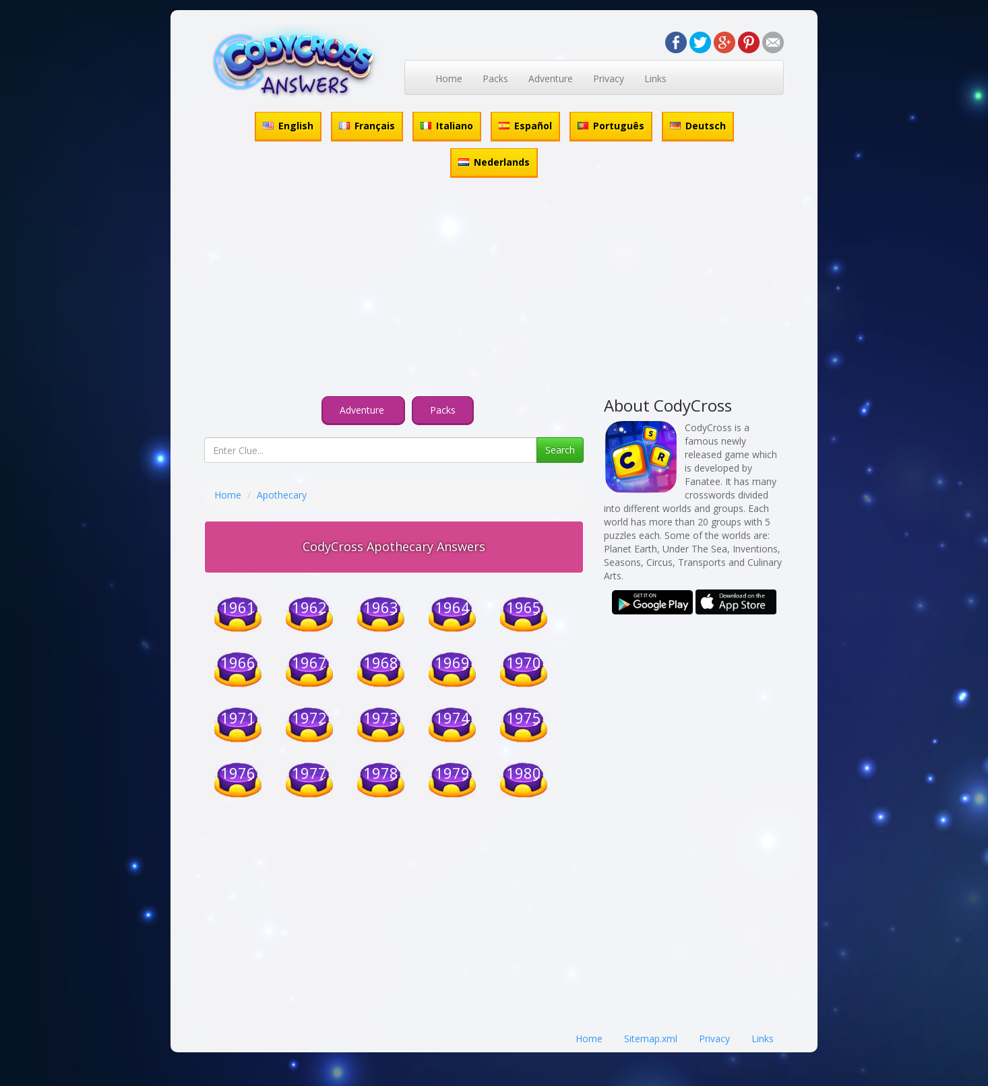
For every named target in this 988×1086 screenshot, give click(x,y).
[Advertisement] (494, 289)
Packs (495, 78)
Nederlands (494, 162)
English (288, 125)
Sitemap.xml (650, 1038)
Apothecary (282, 494)
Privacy (608, 78)
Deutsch (698, 125)
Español (525, 125)
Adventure (550, 78)
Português (611, 125)
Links (655, 78)
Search (560, 449)
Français (367, 125)
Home (448, 78)
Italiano (447, 125)
